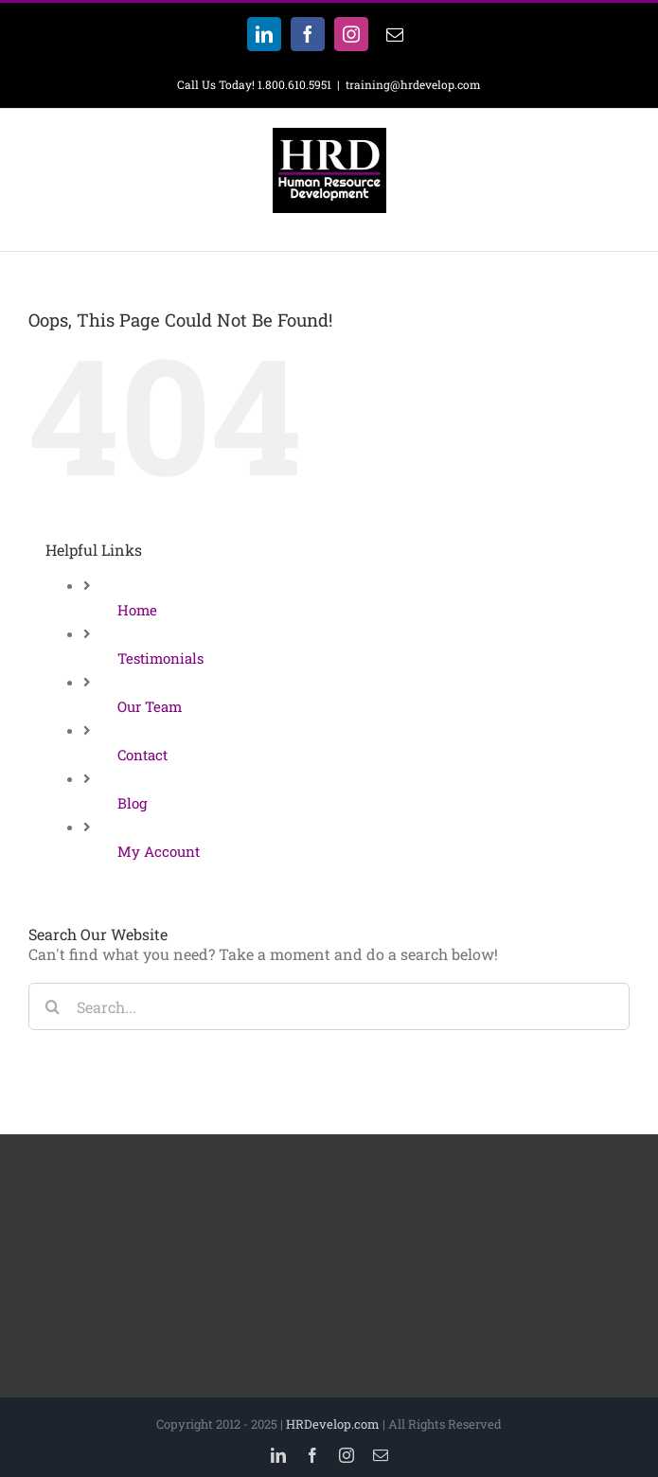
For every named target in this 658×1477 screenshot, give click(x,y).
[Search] (52, 1006)
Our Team (149, 706)
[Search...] (329, 1006)
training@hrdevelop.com (413, 84)
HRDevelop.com (333, 1424)
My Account (158, 851)
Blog (132, 802)
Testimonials (160, 658)
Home (137, 609)
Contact (142, 754)
